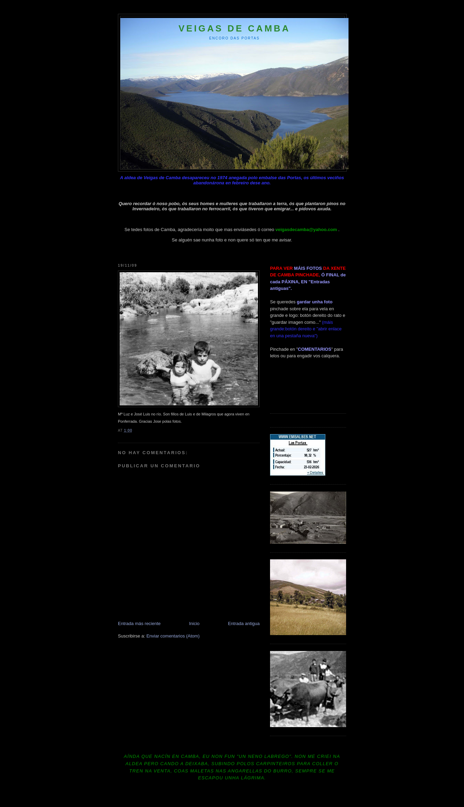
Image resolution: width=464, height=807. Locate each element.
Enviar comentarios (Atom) (172, 636)
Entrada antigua (244, 623)
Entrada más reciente (139, 623)
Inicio (194, 623)
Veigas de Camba (234, 28)
